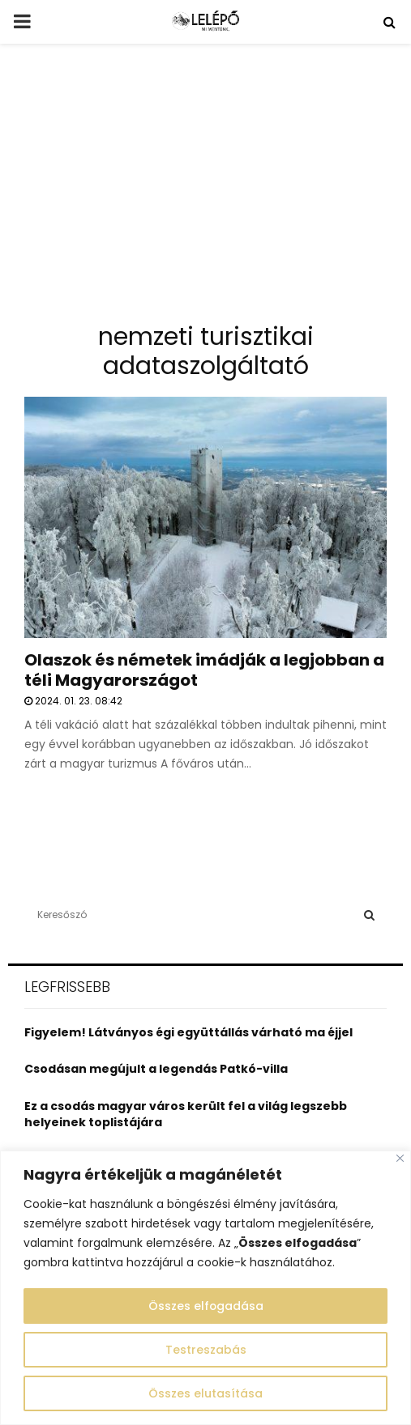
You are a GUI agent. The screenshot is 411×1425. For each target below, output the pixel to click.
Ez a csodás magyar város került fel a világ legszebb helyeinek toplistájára (185, 1114)
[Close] (400, 1158)
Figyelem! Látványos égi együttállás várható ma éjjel (188, 1032)
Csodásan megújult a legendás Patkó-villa (156, 1069)
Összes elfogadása (205, 1306)
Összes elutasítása (205, 1393)
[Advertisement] (205, 189)
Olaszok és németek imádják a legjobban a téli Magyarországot (204, 670)
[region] (205, 1288)
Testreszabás (205, 1350)
